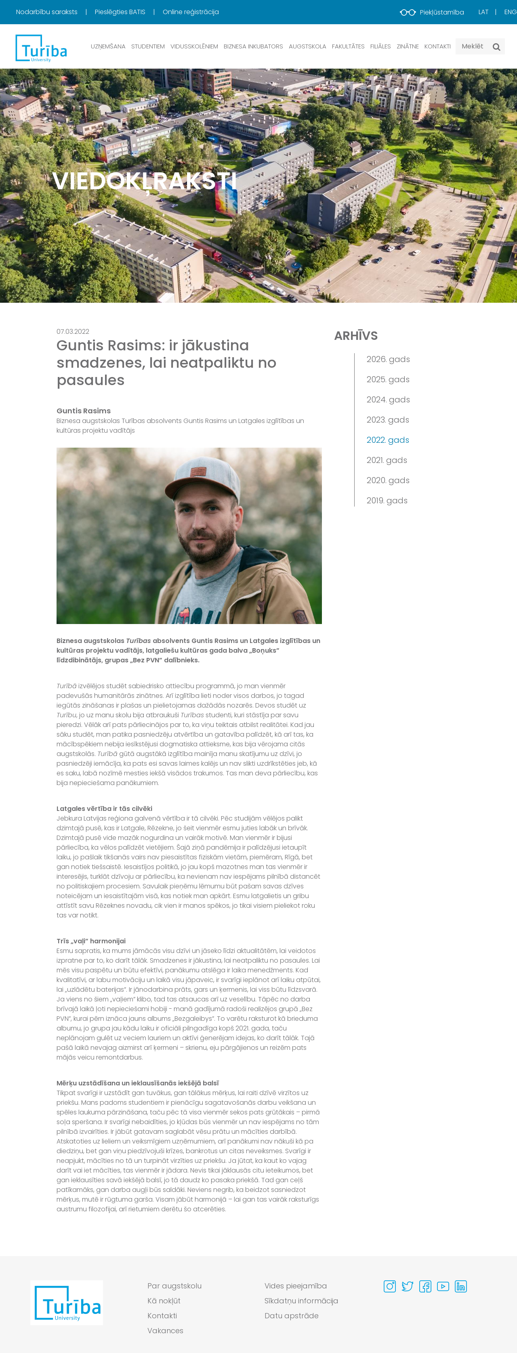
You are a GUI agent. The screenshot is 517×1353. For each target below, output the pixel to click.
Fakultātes (348, 46)
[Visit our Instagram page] (390, 1286)
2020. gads (388, 480)
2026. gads (388, 359)
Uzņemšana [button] (108, 46)
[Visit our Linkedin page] (461, 1286)
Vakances (165, 1331)
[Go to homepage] (66, 1310)
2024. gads (388, 399)
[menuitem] (54, 12)
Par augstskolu (174, 1286)
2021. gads (387, 460)
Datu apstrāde (292, 1316)
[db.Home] (40, 47)
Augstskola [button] (307, 46)
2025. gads (388, 379)
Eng (510, 12)
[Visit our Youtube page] (443, 1286)
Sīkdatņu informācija (301, 1301)
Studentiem (148, 46)
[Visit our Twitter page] (407, 1286)
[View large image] (189, 536)
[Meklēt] (496, 46)
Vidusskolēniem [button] (194, 46)
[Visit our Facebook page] (425, 1286)
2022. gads (388, 440)
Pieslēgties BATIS (121, 12)
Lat (484, 12)
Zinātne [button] (408, 46)
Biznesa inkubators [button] (253, 46)
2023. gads (388, 419)
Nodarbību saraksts (47, 12)
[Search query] (480, 46)
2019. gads (387, 500)
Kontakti (438, 46)
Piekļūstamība (432, 12)
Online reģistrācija (191, 12)
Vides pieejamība (296, 1286)
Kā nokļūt (164, 1301)
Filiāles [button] (380, 46)
